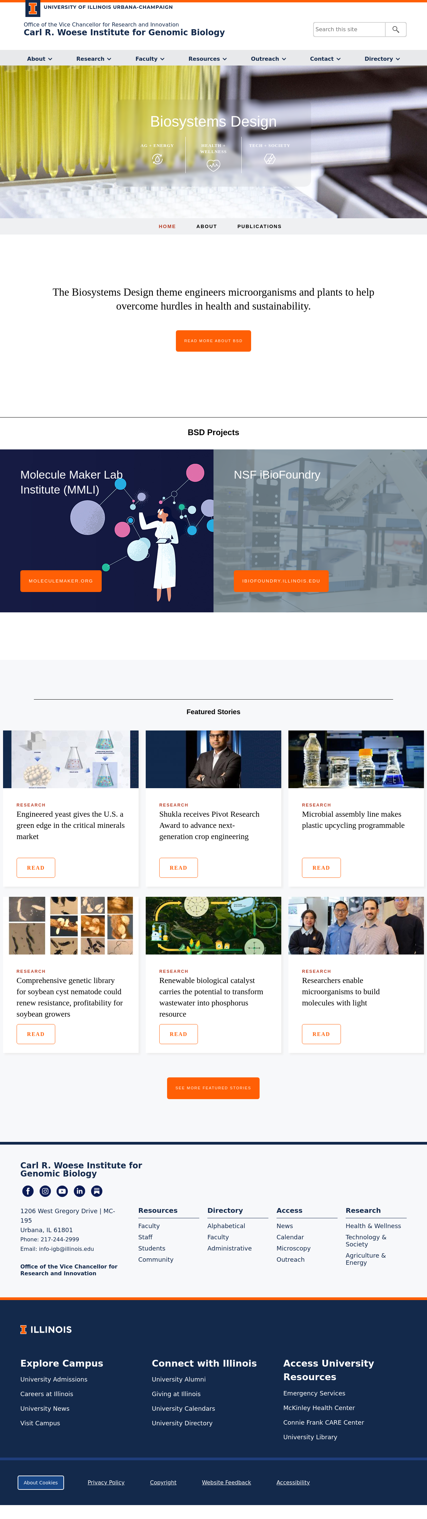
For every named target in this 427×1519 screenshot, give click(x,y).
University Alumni (179, 1379)
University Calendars (183, 1408)
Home (167, 226)
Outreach (265, 59)
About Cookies (41, 1482)
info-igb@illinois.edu (66, 1249)
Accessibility (293, 1482)
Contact (322, 59)
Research (90, 59)
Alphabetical (226, 1225)
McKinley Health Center (319, 1407)
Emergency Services (314, 1393)
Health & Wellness (373, 1225)
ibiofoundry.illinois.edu (281, 580)
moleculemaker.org (61, 580)
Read (36, 868)
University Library (310, 1437)
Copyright (163, 1482)
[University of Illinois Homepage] (46, 1329)
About (36, 59)
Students (151, 1248)
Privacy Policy (106, 1482)
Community (156, 1259)
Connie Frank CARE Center (323, 1422)
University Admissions (53, 1379)
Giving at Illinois (176, 1393)
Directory (379, 59)
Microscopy (294, 1248)
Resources (204, 59)
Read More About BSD (213, 341)
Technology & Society (366, 1241)
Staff (145, 1237)
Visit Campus (40, 1423)
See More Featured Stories (213, 1088)
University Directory (182, 1423)
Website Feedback (227, 1482)
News (285, 1225)
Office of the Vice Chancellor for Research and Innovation (101, 24)
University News (44, 1408)
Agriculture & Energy (366, 1259)
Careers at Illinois (46, 1393)
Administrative (229, 1248)
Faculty (147, 59)
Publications (260, 226)
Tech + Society (269, 145)
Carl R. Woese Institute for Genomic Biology (124, 32)
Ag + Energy (157, 145)
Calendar (290, 1237)
